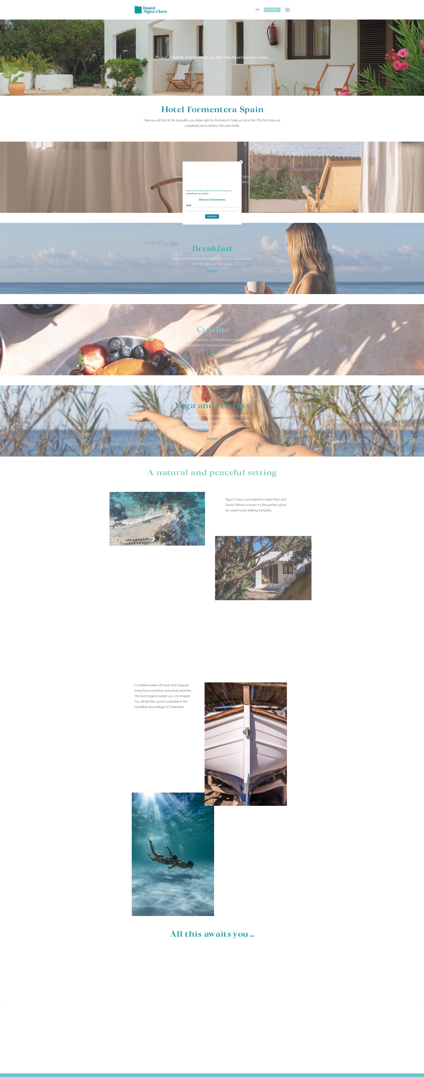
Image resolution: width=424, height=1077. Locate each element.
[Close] (241, 162)
